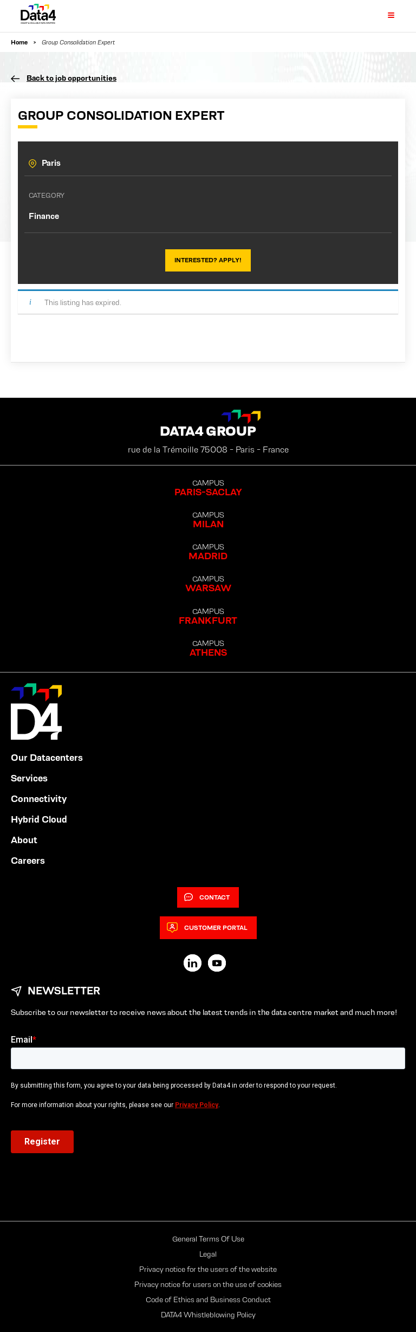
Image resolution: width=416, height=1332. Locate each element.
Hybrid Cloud (39, 819)
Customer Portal (207, 927)
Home (19, 42)
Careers (28, 860)
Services (29, 778)
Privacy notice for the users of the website (208, 1269)
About (24, 840)
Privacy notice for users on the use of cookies (208, 1284)
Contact (207, 897)
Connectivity (39, 798)
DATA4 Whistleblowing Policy (208, 1314)
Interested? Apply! (208, 259)
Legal (208, 1254)
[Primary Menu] (384, 16)
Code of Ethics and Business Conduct (208, 1299)
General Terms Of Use (208, 1238)
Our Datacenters (47, 757)
